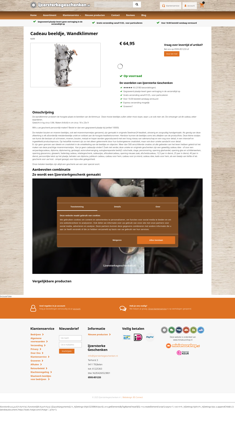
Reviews (130, 15)
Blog (143, 15)
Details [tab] (117, 206)
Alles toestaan (156, 240)
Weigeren (117, 240)
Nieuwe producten (95, 15)
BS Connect (138, 397)
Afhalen (35, 364)
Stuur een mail (171, 54)
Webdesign (127, 397)
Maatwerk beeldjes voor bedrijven (41, 378)
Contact (115, 15)
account (76, 308)
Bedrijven (36, 334)
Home (33, 15)
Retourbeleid (37, 368)
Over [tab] (158, 206)
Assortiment (49, 15)
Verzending (37, 345)
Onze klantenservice (157, 308)
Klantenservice (71, 15)
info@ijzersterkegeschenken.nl (103, 355)
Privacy (34, 349)
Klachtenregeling (40, 372)
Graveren (35, 360)
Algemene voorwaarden (38, 340)
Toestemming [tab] (77, 206)
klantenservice (172, 5)
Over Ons (36, 353)
